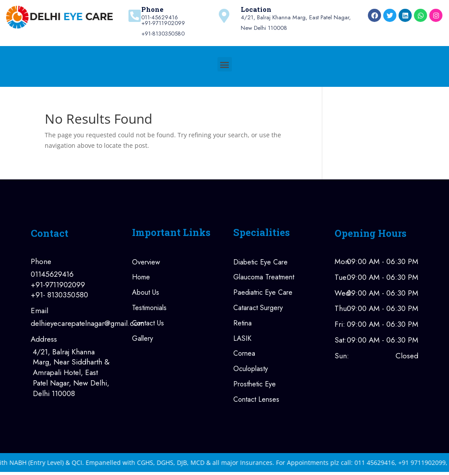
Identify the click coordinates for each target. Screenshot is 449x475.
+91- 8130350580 (59, 295)
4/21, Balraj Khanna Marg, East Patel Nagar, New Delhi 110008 (296, 23)
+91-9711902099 (58, 285)
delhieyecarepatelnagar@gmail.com (72, 323)
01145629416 (52, 274)
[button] (224, 64)
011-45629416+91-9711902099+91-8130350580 (163, 25)
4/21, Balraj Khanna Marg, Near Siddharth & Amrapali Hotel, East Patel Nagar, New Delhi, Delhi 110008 (71, 373)
